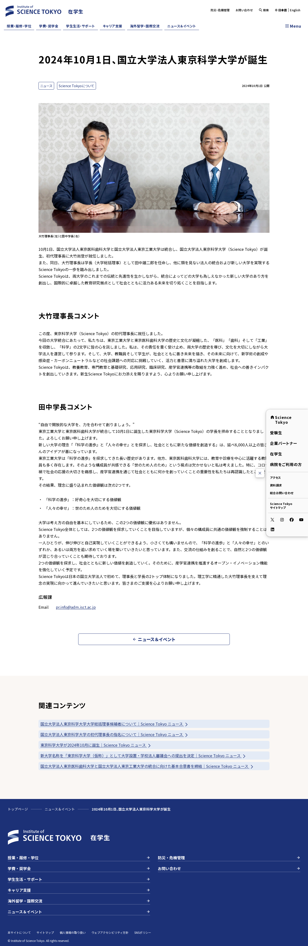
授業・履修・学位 (19, 26)
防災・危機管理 (220, 10)
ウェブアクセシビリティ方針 (109, 932)
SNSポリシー (142, 932)
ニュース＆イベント (181, 26)
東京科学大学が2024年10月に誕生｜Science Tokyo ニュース (96, 745)
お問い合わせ (244, 10)
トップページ (18, 809)
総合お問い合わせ (281, 493)
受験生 (276, 433)
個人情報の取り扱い (73, 932)
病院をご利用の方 (286, 464)
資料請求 (276, 485)
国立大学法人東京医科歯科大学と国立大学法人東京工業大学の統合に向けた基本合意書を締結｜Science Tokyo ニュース (147, 766)
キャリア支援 (112, 26)
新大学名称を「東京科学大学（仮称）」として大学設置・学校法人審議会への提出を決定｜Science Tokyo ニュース (143, 756)
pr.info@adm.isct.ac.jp (76, 607)
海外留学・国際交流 (145, 26)
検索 (264, 10)
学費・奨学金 (48, 26)
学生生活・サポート (80, 26)
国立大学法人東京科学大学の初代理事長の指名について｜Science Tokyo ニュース (114, 734)
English (295, 10)
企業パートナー (283, 443)
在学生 (276, 454)
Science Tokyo (281, 419)
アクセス (275, 477)
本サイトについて (19, 932)
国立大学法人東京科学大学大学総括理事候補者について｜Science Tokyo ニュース (114, 724)
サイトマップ (45, 932)
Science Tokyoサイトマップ (281, 506)
